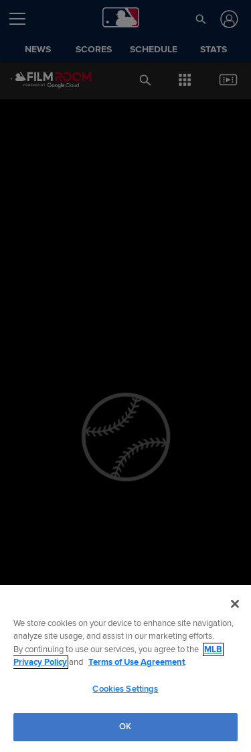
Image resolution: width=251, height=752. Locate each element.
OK (125, 726)
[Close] (235, 604)
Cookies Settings (125, 689)
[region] (125, 668)
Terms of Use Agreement (136, 662)
